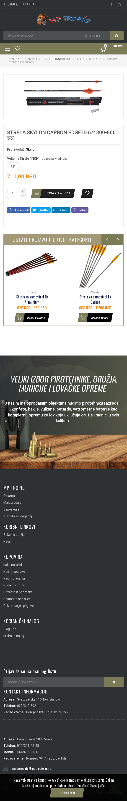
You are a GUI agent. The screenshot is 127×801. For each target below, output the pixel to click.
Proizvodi (31, 59)
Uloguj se (10, 4)
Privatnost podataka (18, 592)
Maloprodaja (12, 502)
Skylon (31, 149)
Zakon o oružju (14, 535)
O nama (9, 496)
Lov (44, 59)
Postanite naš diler (16, 599)
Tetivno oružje (61, 59)
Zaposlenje (11, 509)
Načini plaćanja (14, 578)
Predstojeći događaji (18, 516)
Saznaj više (97, 791)
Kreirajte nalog (31, 4)
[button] (99, 82)
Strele (80, 59)
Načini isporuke (14, 571)
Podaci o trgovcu (15, 585)
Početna (13, 59)
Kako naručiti (12, 565)
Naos (7, 541)
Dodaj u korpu (30, 317)
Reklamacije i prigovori (19, 606)
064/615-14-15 (28, 752)
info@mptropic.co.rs (26, 775)
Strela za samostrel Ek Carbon (95, 299)
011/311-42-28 (28, 745)
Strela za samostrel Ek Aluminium (32, 299)
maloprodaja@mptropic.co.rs (31, 768)
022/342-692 (26, 706)
